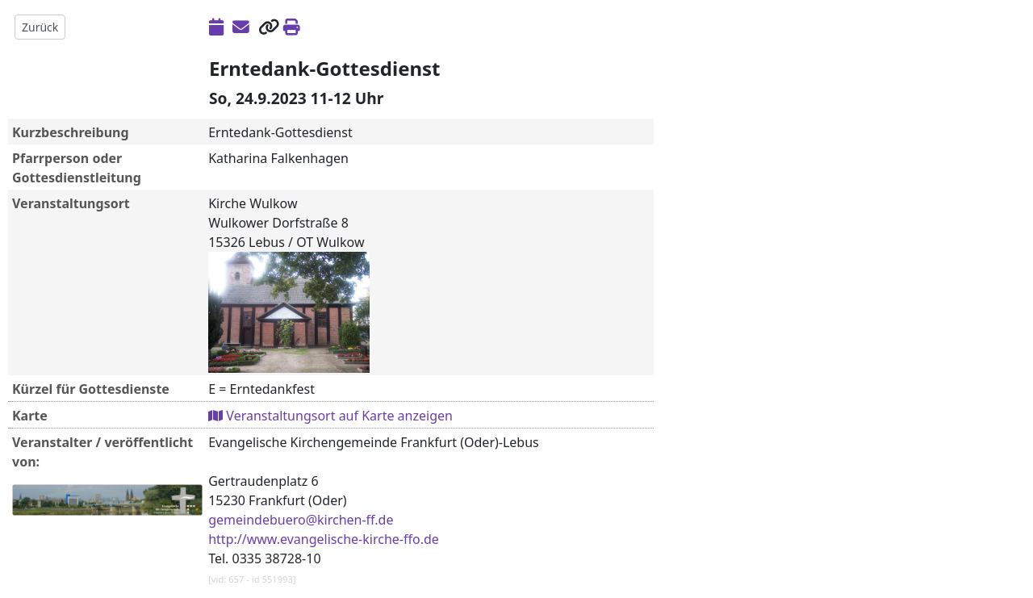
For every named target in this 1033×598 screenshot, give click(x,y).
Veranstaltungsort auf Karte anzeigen (330, 415)
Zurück (40, 27)
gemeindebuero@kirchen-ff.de (300, 520)
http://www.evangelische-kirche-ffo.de (323, 539)
